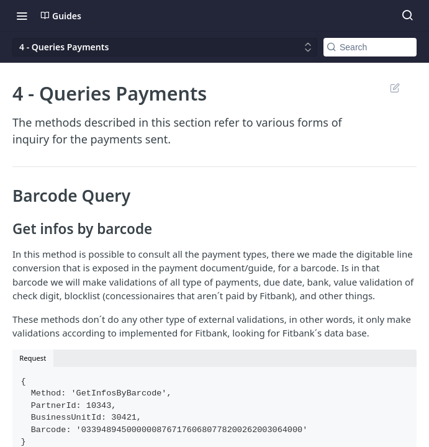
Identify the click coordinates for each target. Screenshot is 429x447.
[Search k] (370, 47)
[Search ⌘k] (407, 15)
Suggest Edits (394, 88)
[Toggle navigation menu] (21, 15)
